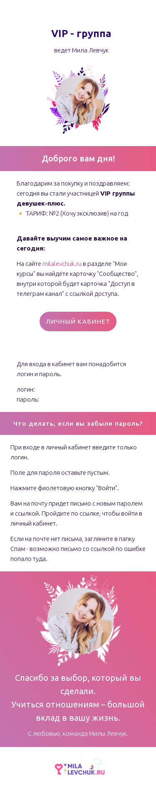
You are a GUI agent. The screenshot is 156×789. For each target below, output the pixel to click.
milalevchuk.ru (62, 263)
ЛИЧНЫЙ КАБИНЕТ (78, 321)
